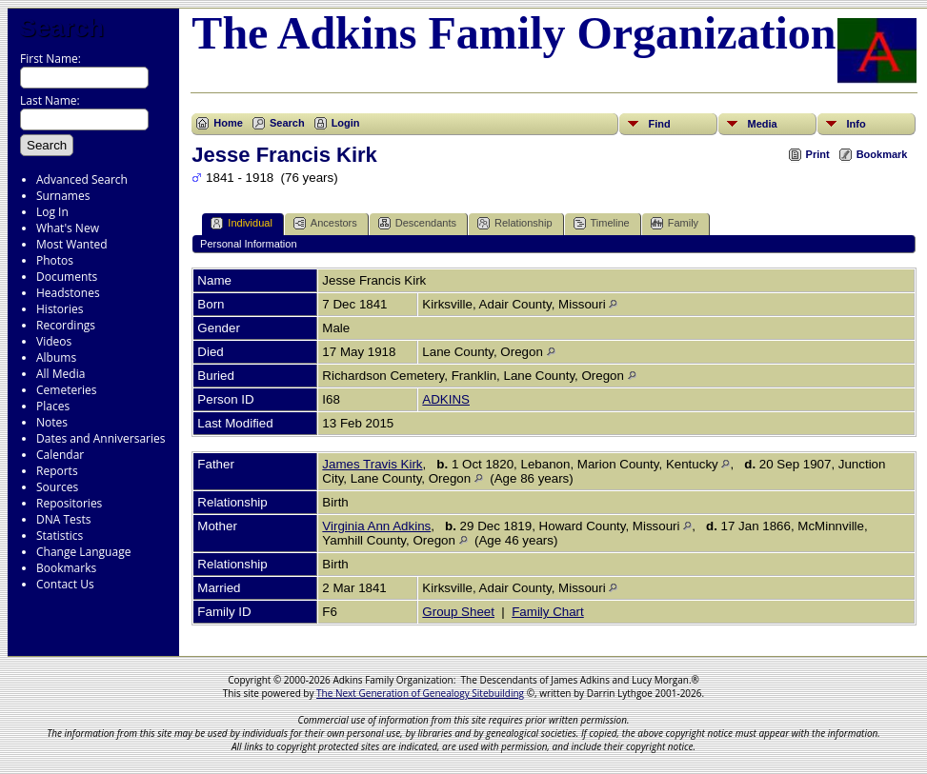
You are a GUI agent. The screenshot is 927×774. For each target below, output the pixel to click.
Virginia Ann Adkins (376, 526)
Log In (52, 212)
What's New (67, 228)
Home (228, 123)
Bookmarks (66, 568)
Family (674, 223)
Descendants (417, 223)
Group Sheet (458, 612)
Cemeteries (66, 390)
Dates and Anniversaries (100, 438)
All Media (60, 374)
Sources (57, 487)
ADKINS (446, 399)
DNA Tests (63, 519)
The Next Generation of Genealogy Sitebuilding (420, 693)
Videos (53, 341)
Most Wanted (72, 244)
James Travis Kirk (372, 464)
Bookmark (882, 154)
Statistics (59, 535)
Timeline (602, 223)
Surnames (63, 196)
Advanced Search (82, 179)
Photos (54, 260)
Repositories (69, 503)
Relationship (515, 223)
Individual (241, 223)
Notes (52, 422)
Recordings (65, 325)
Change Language (83, 552)
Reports (57, 471)
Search (61, 27)
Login (346, 123)
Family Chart (548, 612)
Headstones (68, 293)
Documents (66, 276)
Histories (59, 309)
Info (855, 123)
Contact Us (65, 584)
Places (53, 406)
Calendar (60, 455)
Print (818, 154)
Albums (56, 357)
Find (659, 123)
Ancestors (325, 223)
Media (761, 123)
